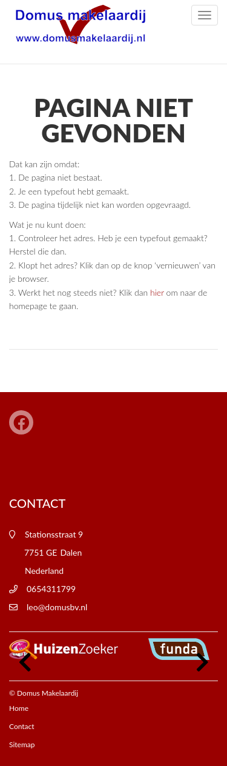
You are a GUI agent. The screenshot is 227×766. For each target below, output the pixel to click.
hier (157, 292)
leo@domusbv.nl (57, 607)
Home (18, 708)
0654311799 (51, 589)
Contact (22, 726)
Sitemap (22, 744)
